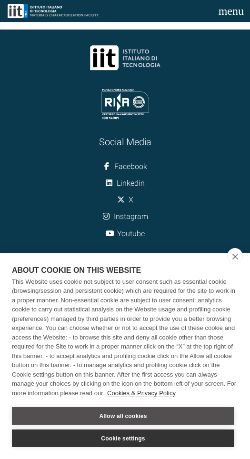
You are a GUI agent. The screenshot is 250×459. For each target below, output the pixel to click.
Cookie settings (123, 438)
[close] (235, 256)
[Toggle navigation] (231, 11)
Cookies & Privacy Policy (141, 393)
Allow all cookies (123, 416)
